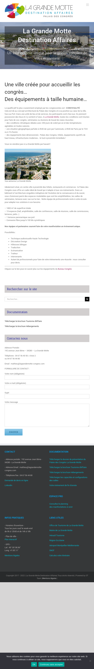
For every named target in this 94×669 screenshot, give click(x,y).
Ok (34, 664)
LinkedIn (8, 485)
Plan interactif (11, 539)
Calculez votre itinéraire (59, 555)
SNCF (51, 550)
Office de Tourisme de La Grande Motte (66, 525)
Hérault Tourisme (56, 535)
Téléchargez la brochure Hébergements (22, 326)
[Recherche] (87, 299)
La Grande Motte (51, 117)
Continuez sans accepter (51, 664)
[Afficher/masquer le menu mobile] (87, 4)
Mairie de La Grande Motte (60, 530)
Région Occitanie (56, 540)
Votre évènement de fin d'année (63, 485)
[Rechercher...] (45, 299)
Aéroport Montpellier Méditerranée (64, 545)
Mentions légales (12, 555)
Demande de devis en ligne (16, 480)
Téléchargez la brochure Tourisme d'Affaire (23, 321)
